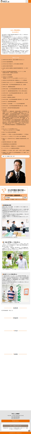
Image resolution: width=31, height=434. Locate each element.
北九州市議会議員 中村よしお (7, 310)
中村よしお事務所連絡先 (27, 1)
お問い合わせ (16, 420)
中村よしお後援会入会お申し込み (15, 425)
